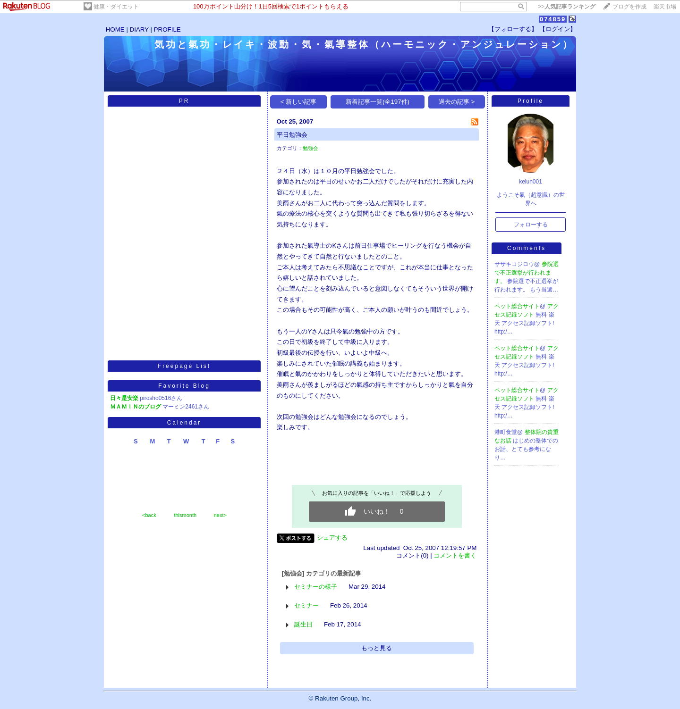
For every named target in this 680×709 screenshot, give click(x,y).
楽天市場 (665, 6)
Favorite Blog (184, 386)
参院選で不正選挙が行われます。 (526, 272)
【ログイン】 (557, 29)
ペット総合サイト (517, 306)
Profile (531, 101)
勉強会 (310, 148)
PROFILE (167, 29)
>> (566, 6)
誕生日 (303, 624)
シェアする (332, 537)
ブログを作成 (629, 6)
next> (220, 515)
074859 (553, 19)
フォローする (531, 224)
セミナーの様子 (315, 586)
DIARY (139, 29)
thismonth (185, 515)
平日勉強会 (292, 134)
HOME (115, 29)
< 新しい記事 (298, 101)
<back (149, 515)
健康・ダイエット (116, 6)
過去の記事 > (457, 101)
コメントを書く (455, 555)
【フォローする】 (512, 29)
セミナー (306, 605)
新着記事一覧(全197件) (377, 101)
